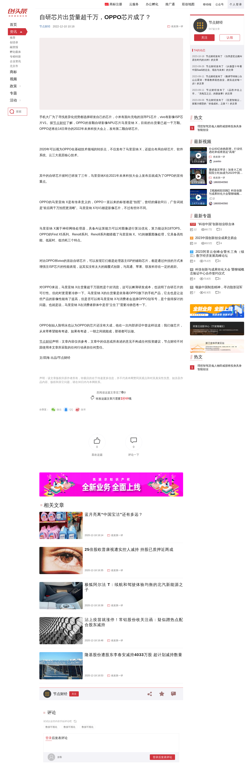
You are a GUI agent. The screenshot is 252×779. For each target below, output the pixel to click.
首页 (13, 25)
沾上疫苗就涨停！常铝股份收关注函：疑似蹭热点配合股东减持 (134, 622)
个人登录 (236, 4)
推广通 (170, 4)
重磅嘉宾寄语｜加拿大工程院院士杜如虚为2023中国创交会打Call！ (226, 173)
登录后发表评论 (162, 757)
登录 (48, 738)
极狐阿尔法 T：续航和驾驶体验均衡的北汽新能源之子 (134, 587)
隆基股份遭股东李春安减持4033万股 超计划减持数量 (133, 655)
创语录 (14, 42)
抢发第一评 (177, 26)
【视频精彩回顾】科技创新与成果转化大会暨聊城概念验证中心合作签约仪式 (225, 193)
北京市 (14, 66)
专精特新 (15, 56)
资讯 (13, 32)
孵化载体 (15, 51)
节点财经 (44, 26)
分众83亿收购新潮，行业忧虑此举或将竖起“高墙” (225, 150)
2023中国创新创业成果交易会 (216, 238)
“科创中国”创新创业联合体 (216, 224)
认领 (230, 37)
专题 (13, 93)
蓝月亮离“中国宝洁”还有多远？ (114, 514)
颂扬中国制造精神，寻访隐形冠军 (218, 287)
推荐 (12, 37)
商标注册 (115, 4)
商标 (13, 72)
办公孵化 (152, 4)
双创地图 (188, 4)
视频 (13, 79)
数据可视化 (51, 727)
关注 (74, 694)
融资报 (14, 47)
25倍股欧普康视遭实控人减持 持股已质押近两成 (129, 549)
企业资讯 (15, 61)
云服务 (134, 4)
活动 (13, 100)
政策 (13, 86)
